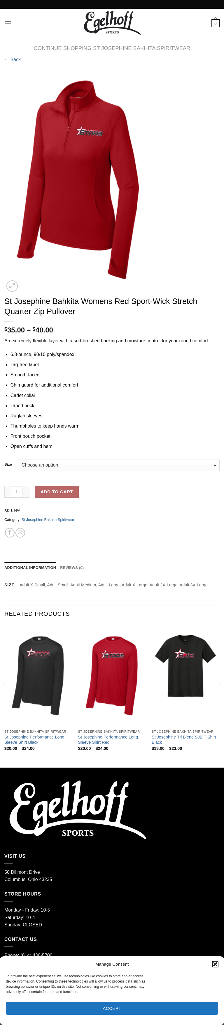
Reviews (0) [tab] (72, 567)
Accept (112, 1008)
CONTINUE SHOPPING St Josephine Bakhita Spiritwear (112, 48)
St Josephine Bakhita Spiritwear (48, 519)
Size (8, 464)
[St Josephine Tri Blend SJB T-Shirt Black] (186, 675)
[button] (215, 964)
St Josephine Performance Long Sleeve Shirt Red (108, 740)
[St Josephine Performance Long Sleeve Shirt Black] (38, 675)
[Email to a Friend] (20, 533)
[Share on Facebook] (10, 533)
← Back (12, 59)
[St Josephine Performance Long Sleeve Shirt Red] (112, 675)
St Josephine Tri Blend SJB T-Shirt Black (184, 740)
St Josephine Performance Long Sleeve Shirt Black (34, 740)
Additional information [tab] (30, 567)
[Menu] (7, 23)
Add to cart (57, 491)
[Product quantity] (16, 492)
